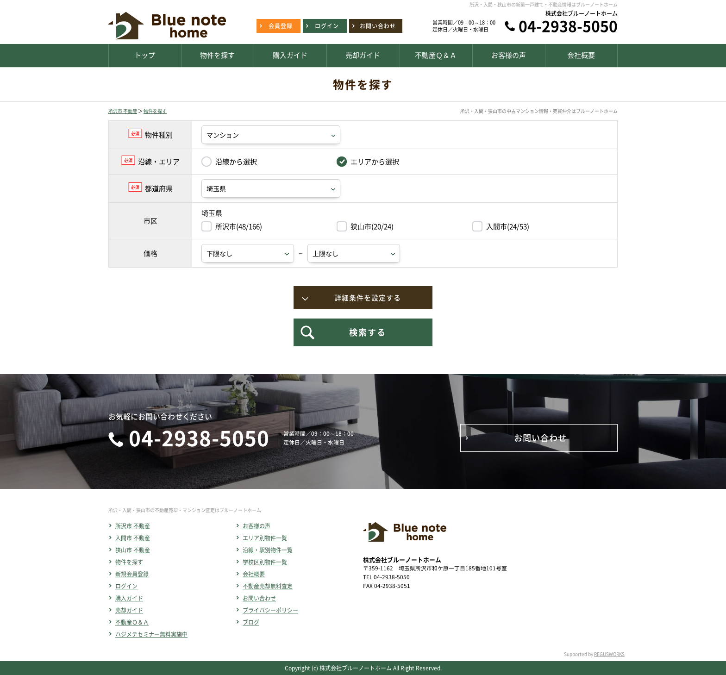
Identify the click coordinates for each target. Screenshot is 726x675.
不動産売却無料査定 (268, 586)
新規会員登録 (132, 574)
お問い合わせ (259, 598)
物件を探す (155, 110)
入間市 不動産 (132, 538)
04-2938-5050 (568, 26)
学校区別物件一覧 (265, 562)
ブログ (251, 622)
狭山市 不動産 (132, 550)
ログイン (126, 586)
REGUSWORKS (609, 653)
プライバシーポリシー (270, 610)
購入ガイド (129, 598)
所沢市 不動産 (122, 110)
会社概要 (254, 574)
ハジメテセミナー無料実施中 (151, 634)
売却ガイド (129, 610)
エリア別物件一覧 (265, 538)
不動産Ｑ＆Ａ (132, 622)
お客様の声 (256, 526)
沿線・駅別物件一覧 (268, 550)
